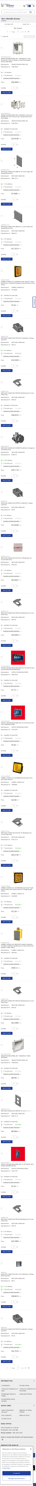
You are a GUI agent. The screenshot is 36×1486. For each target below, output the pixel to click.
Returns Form (24, 1415)
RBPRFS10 (4, 1327)
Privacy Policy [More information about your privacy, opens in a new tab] (6, 1468)
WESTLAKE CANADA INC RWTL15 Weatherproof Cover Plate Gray (17, 1220)
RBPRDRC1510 (5, 1109)
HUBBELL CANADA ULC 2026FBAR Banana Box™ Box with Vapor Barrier (16, 778)
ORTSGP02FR (5, 721)
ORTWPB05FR (5, 666)
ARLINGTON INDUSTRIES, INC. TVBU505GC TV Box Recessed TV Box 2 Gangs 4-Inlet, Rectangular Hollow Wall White (16, 60)
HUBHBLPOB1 (5, 943)
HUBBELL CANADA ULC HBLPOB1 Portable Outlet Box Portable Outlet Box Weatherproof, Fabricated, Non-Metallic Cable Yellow (17, 946)
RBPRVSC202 (5, 556)
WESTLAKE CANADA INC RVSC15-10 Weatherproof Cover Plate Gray (16, 833)
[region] (16, 1465)
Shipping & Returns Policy (8, 1395)
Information (18, 1381)
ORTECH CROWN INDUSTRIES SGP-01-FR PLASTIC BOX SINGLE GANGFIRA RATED (17, 1165)
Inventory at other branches (11, 78)
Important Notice (25, 1394)
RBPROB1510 (5, 446)
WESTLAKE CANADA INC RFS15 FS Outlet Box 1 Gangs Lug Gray (17, 503)
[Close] (31, 1449)
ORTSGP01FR (5, 1162)
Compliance (5, 1385)
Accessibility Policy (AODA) (8, 1400)
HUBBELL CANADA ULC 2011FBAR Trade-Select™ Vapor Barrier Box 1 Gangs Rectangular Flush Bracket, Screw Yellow (18, 283)
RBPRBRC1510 (5, 170)
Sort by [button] (26, 24)
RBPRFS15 (4, 501)
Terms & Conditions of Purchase (27, 1390)
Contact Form (6, 1419)
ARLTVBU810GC (6, 1054)
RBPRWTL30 (4, 611)
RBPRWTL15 (4, 1217)
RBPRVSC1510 (5, 831)
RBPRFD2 (4, 1272)
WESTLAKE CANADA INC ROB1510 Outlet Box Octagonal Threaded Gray (18, 448)
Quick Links (18, 1405)
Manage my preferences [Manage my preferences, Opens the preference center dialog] (16, 1478)
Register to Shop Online (25, 1411)
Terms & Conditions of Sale (9, 1390)
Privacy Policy (24, 1385)
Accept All (16, 1473)
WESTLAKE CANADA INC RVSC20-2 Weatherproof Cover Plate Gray (16, 558)
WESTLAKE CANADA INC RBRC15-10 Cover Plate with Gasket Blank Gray (17, 172)
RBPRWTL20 (4, 999)
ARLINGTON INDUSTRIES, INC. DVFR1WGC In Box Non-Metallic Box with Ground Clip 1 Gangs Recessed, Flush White (17, 116)
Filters (9, 24)
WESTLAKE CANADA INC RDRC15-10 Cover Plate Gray (17, 1111)
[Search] (18, 12)
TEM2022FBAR (5, 886)
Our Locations (6, 1415)
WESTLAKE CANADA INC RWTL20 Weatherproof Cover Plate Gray (17, 1001)
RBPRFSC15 (4, 336)
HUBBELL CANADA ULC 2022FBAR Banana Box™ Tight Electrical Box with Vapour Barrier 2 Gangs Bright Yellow (17, 889)
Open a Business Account (7, 1411)
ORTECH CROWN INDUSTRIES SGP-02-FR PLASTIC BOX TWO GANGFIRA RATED (17, 723)
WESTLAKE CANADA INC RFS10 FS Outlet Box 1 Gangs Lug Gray (17, 1330)
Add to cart (7, 92)
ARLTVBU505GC (6, 57)
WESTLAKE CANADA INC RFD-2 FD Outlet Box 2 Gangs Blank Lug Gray (17, 1275)
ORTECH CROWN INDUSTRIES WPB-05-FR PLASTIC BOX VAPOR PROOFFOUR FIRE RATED (17, 668)
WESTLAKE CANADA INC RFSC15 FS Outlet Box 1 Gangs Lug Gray (17, 338)
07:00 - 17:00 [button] (29, 4)
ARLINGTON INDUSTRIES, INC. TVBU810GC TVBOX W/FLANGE (16, 1056)
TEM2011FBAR (5, 280)
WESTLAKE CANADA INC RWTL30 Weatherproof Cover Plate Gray (17, 613)
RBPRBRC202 (5, 225)
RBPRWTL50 (4, 391)
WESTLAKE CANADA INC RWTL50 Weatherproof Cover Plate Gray (17, 393)
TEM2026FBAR (5, 776)
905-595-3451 (18, 1433)
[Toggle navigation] (2, 6)
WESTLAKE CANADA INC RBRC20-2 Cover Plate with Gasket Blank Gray (17, 227)
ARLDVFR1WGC (5, 113)
